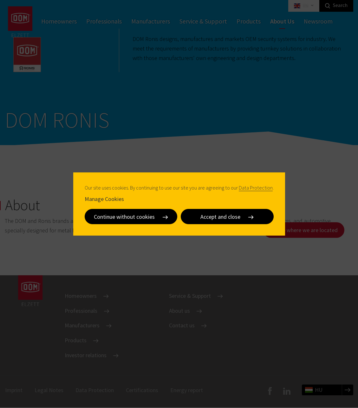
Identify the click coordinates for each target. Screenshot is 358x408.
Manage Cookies (104, 199)
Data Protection (256, 187)
